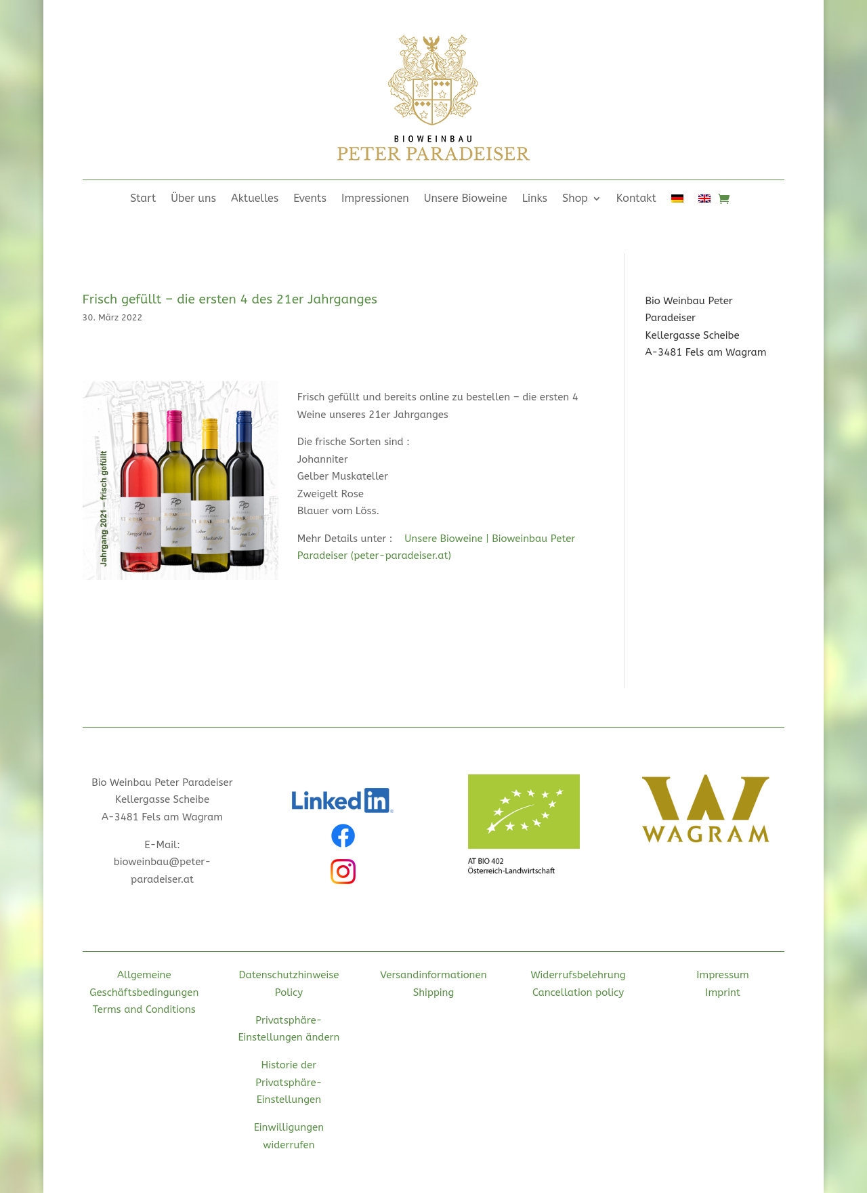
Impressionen (375, 199)
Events (309, 199)
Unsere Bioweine (465, 199)
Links (534, 199)
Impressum (722, 975)
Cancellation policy (578, 992)
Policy (289, 992)
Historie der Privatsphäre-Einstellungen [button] (288, 1082)
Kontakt (636, 199)
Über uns (193, 199)
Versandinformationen (433, 975)
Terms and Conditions (144, 1009)
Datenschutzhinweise (288, 975)
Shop (575, 199)
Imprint (722, 992)
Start (143, 199)
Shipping (433, 992)
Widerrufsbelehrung (577, 975)
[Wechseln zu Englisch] (704, 201)
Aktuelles (254, 199)
